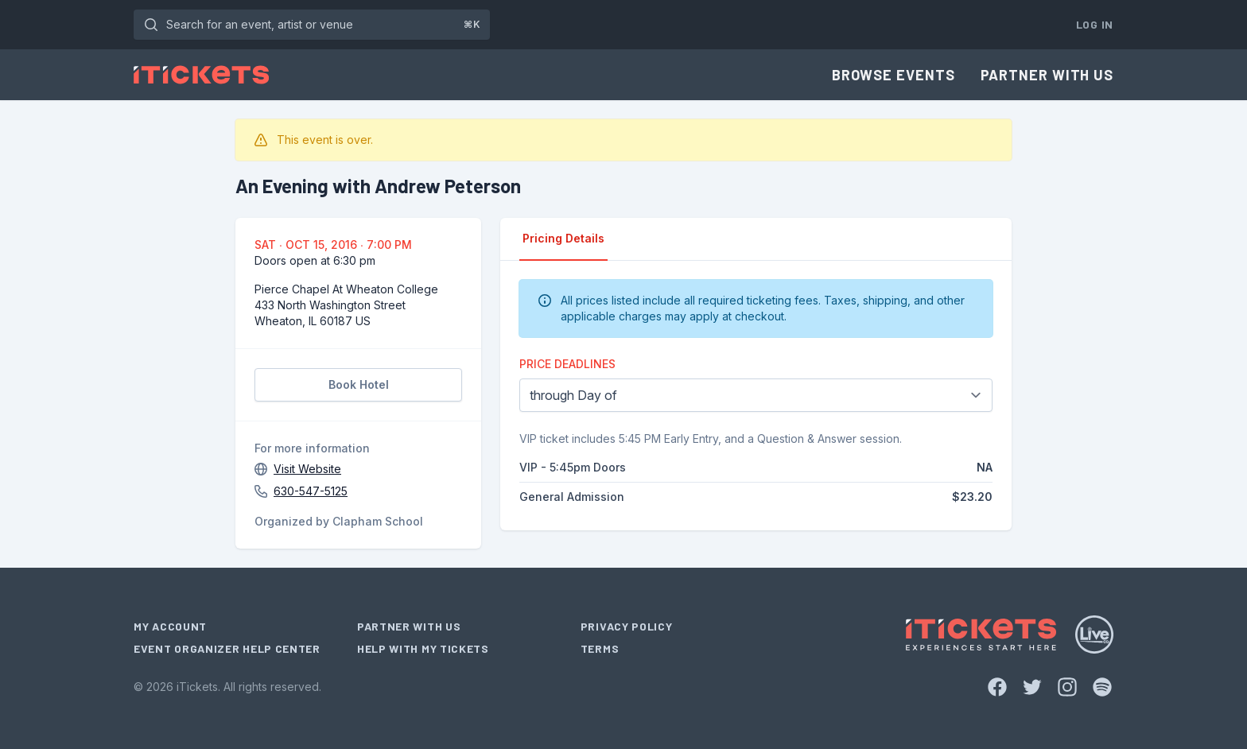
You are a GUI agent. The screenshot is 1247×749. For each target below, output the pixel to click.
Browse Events (893, 74)
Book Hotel (358, 384)
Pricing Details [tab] (563, 238)
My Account (170, 626)
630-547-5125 (311, 491)
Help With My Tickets (423, 648)
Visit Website (307, 468)
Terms (600, 648)
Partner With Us (1047, 74)
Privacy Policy (627, 626)
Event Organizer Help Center (227, 648)
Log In (1094, 24)
